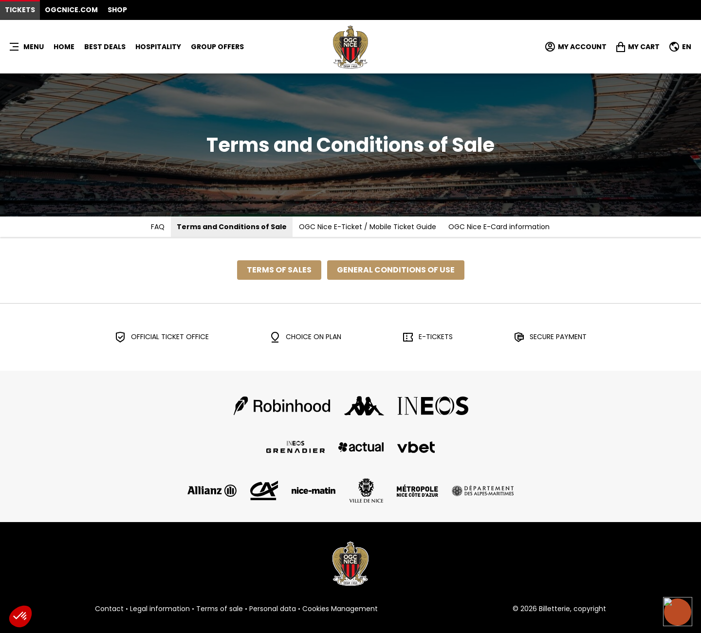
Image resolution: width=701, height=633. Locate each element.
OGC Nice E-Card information (499, 227)
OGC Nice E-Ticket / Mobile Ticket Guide (367, 227)
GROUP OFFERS (217, 47)
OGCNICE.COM (71, 10)
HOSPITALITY (158, 47)
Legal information (160, 609)
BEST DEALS (105, 47)
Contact (109, 609)
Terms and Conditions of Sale (232, 227)
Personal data (272, 609)
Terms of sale (219, 609)
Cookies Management (340, 609)
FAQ (158, 227)
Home (64, 47)
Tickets (20, 10)
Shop (117, 10)
